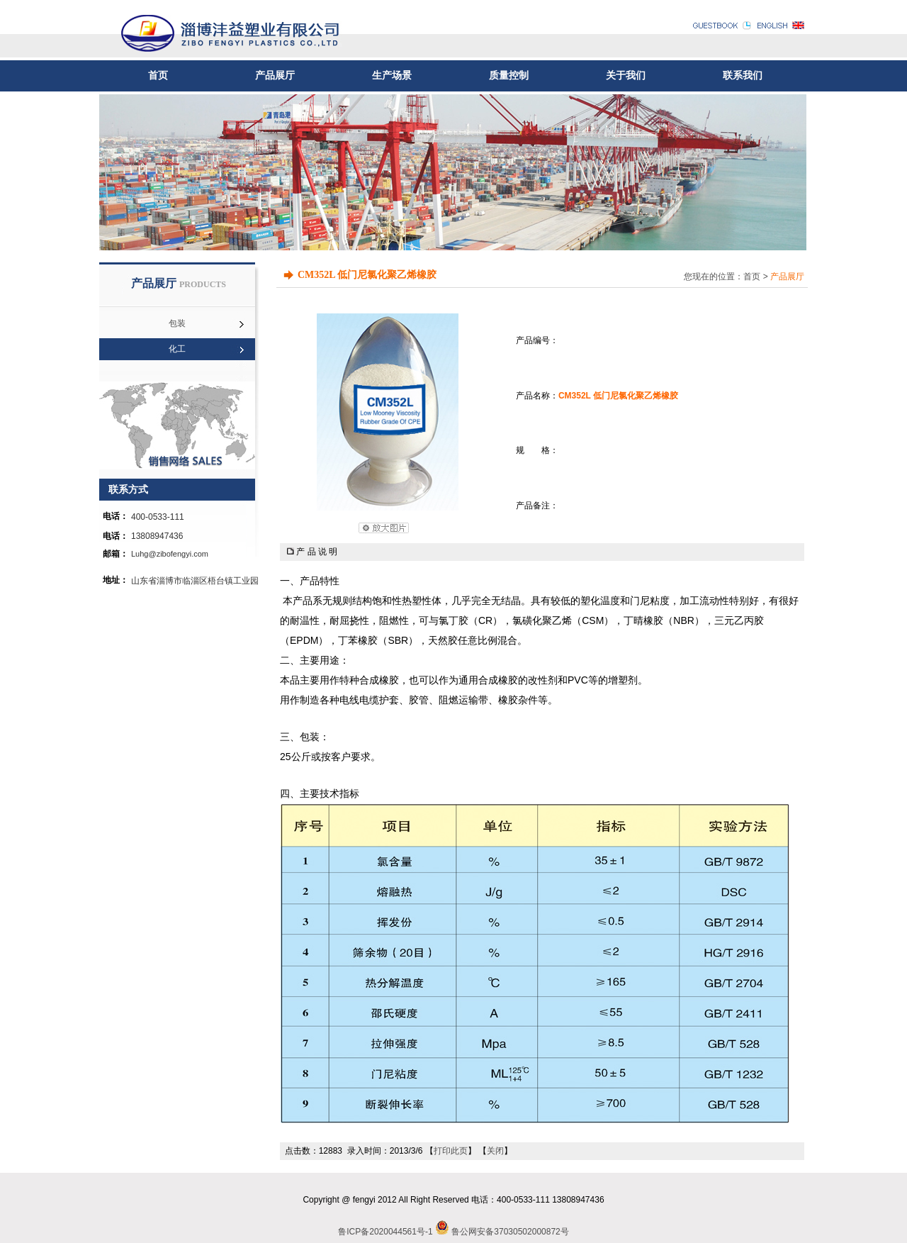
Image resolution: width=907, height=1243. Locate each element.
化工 (177, 349)
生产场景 (392, 75)
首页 (158, 75)
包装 (177, 323)
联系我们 (742, 75)
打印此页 (451, 1151)
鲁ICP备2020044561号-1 (385, 1232)
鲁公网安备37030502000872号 (509, 1232)
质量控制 (509, 75)
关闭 (495, 1151)
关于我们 (626, 75)
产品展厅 (275, 75)
